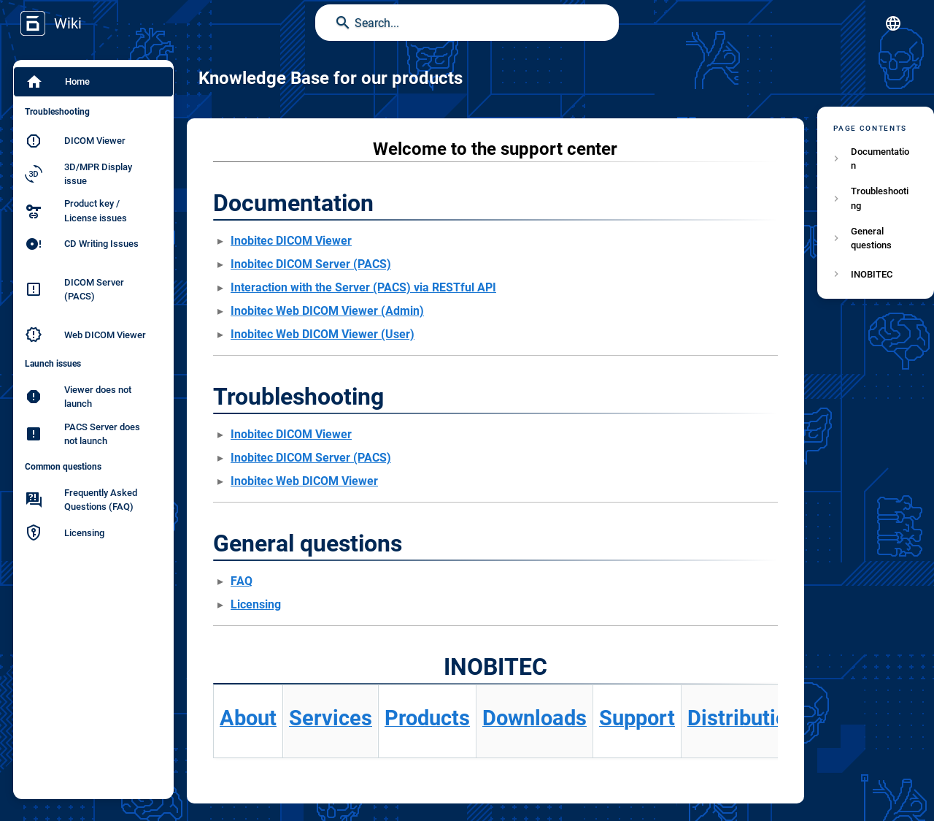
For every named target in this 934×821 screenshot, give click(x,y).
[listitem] (876, 158)
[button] (893, 23)
